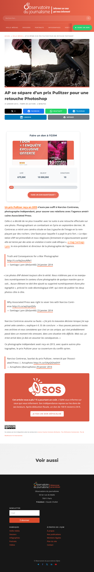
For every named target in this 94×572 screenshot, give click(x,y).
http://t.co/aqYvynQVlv (24, 306)
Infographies (14, 538)
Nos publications (54, 534)
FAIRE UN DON (82, 27)
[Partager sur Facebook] (33, 111)
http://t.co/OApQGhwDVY (47, 362)
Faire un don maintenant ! (43, 195)
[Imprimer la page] (68, 117)
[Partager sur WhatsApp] (56, 111)
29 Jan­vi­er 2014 (44, 366)
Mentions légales (54, 538)
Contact (50, 545)
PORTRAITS (39, 27)
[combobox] (44, 18)
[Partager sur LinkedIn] (26, 117)
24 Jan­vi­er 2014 (45, 264)
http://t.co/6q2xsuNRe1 (19, 260)
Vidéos (12, 545)
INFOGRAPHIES (54, 27)
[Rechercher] (88, 18)
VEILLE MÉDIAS (12, 27)
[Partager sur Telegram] (78, 111)
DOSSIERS (26, 27)
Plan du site (52, 541)
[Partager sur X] (13, 111)
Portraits (13, 541)
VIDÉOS (68, 27)
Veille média (14, 531)
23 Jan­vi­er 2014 (45, 310)
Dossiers (12, 534)
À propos (50, 531)
